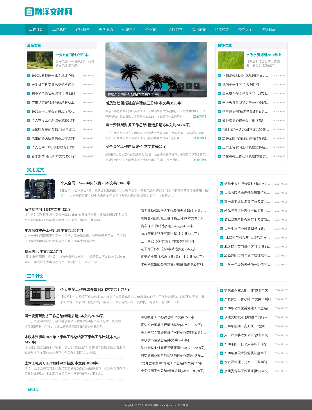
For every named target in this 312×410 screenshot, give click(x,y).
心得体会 (129, 29)
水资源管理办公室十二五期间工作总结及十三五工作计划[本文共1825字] (248, 362)
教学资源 (106, 29)
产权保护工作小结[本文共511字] (247, 299)
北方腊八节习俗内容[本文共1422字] (248, 246)
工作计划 (36, 29)
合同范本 (176, 29)
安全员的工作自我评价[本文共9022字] (136, 147)
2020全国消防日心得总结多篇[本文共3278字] (246, 138)
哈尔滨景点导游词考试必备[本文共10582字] (248, 210)
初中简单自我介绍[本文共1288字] (55, 93)
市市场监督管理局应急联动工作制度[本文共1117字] (55, 102)
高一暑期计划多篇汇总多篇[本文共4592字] (248, 201)
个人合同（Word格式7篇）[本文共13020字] (55, 147)
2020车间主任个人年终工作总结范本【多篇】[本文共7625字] (248, 344)
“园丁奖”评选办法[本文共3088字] (246, 129)
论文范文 (222, 29)
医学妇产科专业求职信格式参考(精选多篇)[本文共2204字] (55, 84)
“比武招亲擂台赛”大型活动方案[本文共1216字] (248, 237)
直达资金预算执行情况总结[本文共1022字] (171, 325)
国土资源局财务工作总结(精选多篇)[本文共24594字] (148, 125)
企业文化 (152, 29)
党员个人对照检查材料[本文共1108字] (248, 184)
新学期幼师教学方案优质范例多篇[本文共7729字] (176, 210)
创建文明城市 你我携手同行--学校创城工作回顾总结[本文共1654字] (248, 317)
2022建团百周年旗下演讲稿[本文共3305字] (248, 255)
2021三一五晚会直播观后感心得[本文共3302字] (55, 111)
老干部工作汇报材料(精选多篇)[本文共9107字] (174, 249)
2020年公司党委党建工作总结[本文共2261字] (248, 308)
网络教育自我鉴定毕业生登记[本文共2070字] (246, 102)
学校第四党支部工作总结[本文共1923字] (248, 290)
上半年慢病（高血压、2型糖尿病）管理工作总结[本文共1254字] (248, 326)
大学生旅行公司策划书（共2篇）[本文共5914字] (248, 228)
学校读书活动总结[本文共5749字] (165, 340)
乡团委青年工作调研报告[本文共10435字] (248, 371)
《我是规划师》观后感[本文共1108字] (246, 75)
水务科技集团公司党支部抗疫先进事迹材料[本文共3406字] (183, 264)
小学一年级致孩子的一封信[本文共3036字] (248, 264)
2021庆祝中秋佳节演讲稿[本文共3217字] (170, 233)
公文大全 (245, 29)
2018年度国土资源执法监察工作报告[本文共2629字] (248, 353)
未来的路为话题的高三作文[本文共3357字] (55, 138)
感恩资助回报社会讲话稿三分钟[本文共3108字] (143, 103)
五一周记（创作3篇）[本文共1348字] (167, 241)
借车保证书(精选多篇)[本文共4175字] (246, 111)
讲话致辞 (269, 29)
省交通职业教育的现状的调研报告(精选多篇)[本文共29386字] (185, 355)
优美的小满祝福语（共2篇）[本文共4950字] (172, 256)
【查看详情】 (199, 116)
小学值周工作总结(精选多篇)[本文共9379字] (172, 371)
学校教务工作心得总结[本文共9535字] (246, 156)
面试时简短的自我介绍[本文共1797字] (55, 129)
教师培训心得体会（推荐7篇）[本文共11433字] (246, 120)
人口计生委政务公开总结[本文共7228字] (248, 335)
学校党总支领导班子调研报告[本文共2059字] (173, 348)
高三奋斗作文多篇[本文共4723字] (246, 93)
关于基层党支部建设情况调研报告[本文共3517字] (176, 332)
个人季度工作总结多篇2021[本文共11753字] (55, 120)
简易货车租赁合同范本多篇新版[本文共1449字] (248, 219)
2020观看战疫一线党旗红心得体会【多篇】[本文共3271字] (55, 75)
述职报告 (83, 29)
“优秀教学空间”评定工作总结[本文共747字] (172, 363)
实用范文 (199, 29)
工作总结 (59, 29)
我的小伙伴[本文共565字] (240, 84)
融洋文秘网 (151, 405)
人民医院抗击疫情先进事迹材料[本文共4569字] (248, 192)
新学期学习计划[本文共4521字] (54, 156)
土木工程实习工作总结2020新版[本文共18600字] (246, 147)
